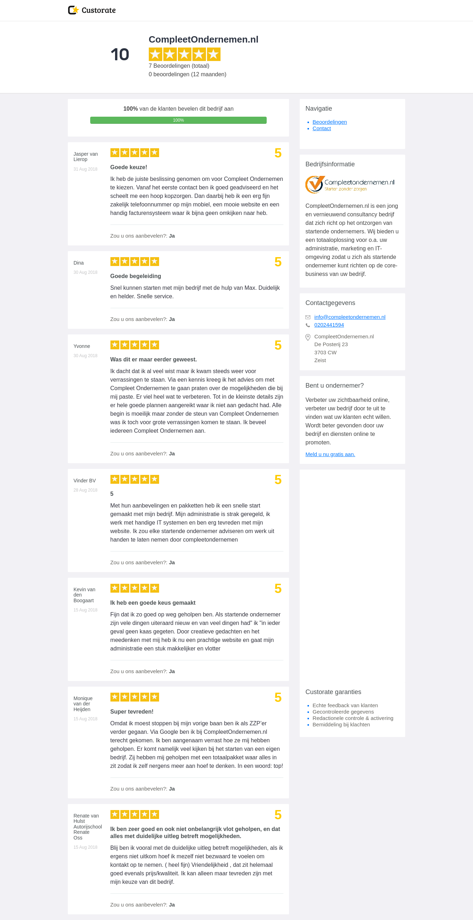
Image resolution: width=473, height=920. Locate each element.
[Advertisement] (352, 576)
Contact (321, 128)
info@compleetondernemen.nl (349, 317)
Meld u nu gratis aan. (330, 454)
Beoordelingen (329, 122)
